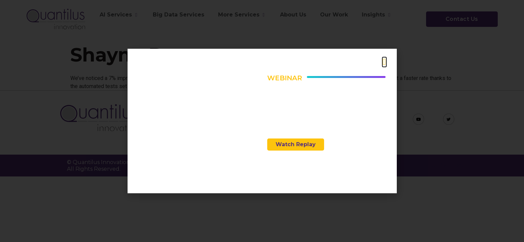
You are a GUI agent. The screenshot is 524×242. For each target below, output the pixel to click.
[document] (262, 121)
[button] (384, 62)
